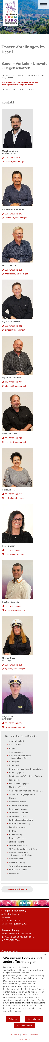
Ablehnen (13, 1019)
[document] (24, 986)
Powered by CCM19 (24, 1039)
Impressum (14, 1035)
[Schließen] (45, 954)
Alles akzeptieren (24, 1026)
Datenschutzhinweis (30, 1035)
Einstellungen (34, 1019)
